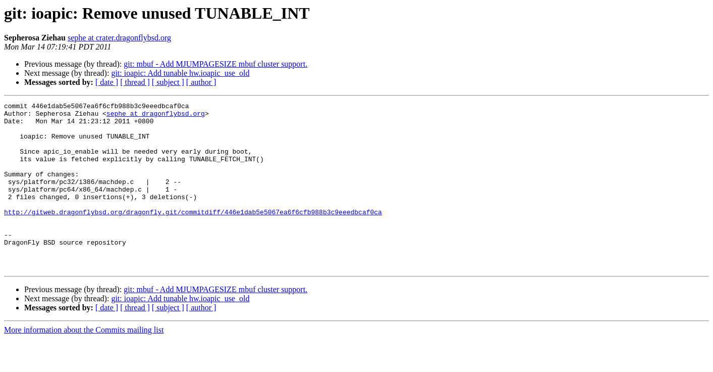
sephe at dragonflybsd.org (155, 116)
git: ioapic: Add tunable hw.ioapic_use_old (180, 73)
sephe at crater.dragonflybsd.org (119, 37)
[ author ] (201, 82)
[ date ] (106, 82)
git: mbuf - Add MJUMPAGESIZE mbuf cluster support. (215, 64)
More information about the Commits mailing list (83, 363)
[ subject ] (168, 82)
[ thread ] (135, 82)
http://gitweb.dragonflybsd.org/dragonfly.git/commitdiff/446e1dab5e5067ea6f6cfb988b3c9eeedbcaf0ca (193, 234)
